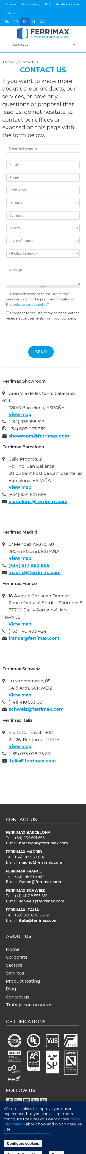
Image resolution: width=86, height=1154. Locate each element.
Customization (13, 13)
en (25, 22)
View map (19, 414)
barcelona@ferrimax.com (37, 501)
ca (42, 22)
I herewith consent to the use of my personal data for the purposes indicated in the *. (40, 299)
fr (15, 22)
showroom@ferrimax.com (38, 436)
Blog (11, 989)
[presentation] (41, 333)
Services (15, 973)
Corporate (10, 4)
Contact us (17, 997)
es (7, 22)
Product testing (30, 4)
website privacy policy (29, 304)
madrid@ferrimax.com (34, 572)
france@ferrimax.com (33, 638)
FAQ (47, 4)
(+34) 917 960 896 (29, 565)
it (34, 22)
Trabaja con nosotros (29, 1004)
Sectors (14, 965)
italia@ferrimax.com (32, 760)
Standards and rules (67, 4)
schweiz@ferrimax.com (36, 709)
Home (8, 62)
